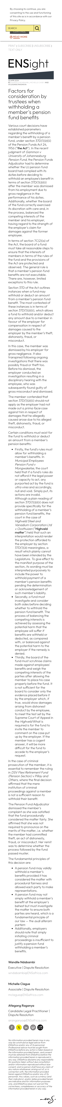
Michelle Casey (37, 82)
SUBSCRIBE (24, 45)
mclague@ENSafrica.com (25, 995)
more (20, 37)
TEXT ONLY (15, 49)
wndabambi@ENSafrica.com (28, 973)
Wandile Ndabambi (20, 82)
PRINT (12, 45)
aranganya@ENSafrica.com (27, 1020)
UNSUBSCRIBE (42, 45)
